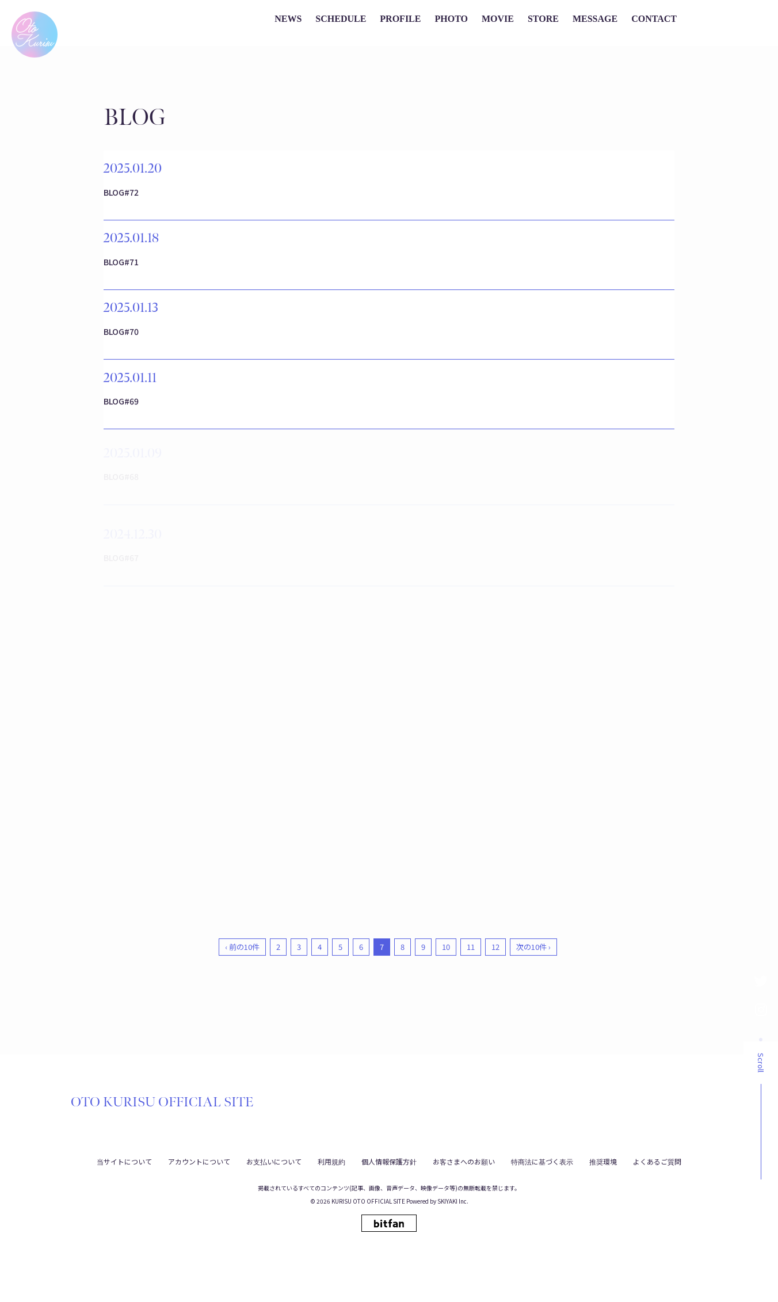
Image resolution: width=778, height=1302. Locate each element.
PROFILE (400, 19)
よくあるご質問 (657, 1161)
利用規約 (331, 1161)
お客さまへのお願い (464, 1161)
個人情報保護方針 (389, 1161)
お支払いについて (274, 1161)
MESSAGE (595, 19)
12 (495, 995)
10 (446, 995)
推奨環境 (603, 1161)
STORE (543, 19)
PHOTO (451, 19)
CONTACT (654, 19)
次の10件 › (533, 995)
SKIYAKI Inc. (452, 1201)
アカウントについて (199, 1161)
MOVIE (498, 19)
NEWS (288, 19)
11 (471, 995)
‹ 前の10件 (242, 995)
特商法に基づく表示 (542, 1161)
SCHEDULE (340, 19)
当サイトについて (124, 1161)
